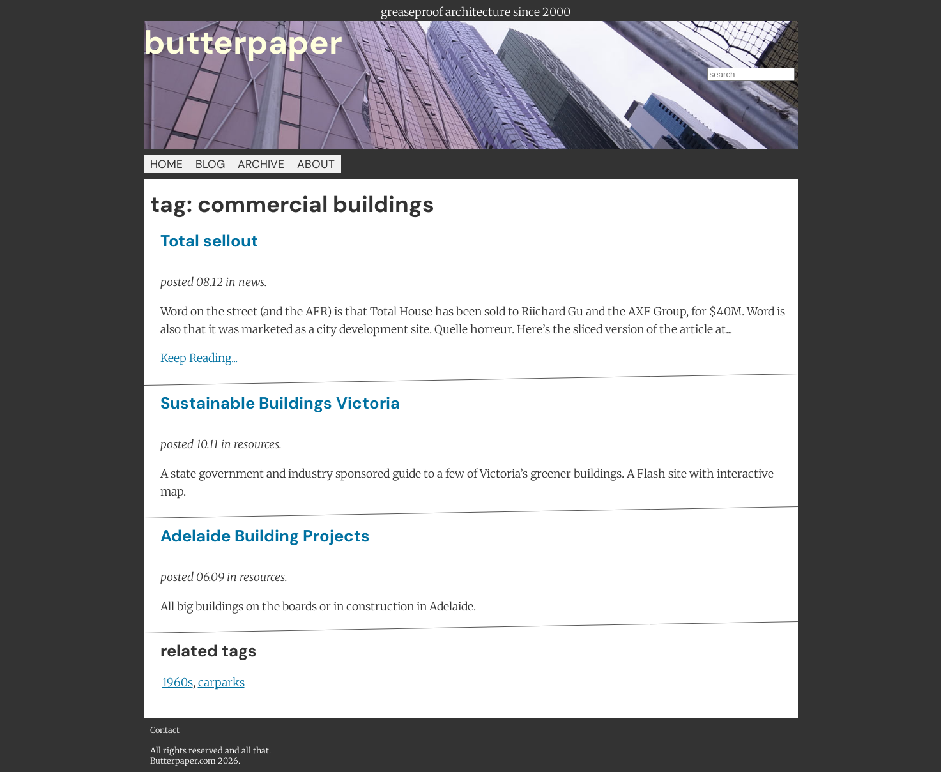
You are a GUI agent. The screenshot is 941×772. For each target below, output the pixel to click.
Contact (165, 730)
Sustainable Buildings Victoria (280, 403)
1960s (177, 683)
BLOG (210, 164)
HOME (166, 164)
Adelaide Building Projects (265, 536)
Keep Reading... (199, 358)
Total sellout (209, 241)
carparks (221, 683)
